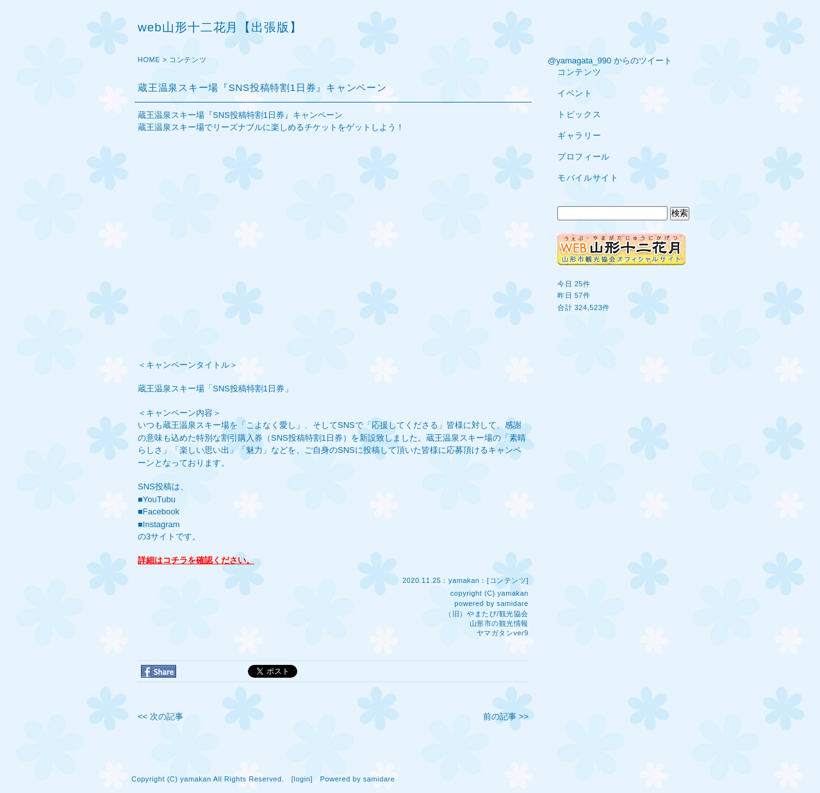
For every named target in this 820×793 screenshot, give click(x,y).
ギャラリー (579, 135)
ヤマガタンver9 (503, 633)
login (301, 779)
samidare (512, 603)
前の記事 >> (506, 716)
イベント (575, 93)
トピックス (579, 114)
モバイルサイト (588, 178)
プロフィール (583, 156)
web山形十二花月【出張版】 (220, 27)
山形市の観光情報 (499, 623)
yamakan (513, 593)
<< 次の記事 (160, 716)
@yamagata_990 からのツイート (610, 60)
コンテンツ (187, 59)
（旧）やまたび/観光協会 (487, 613)
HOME (149, 59)
